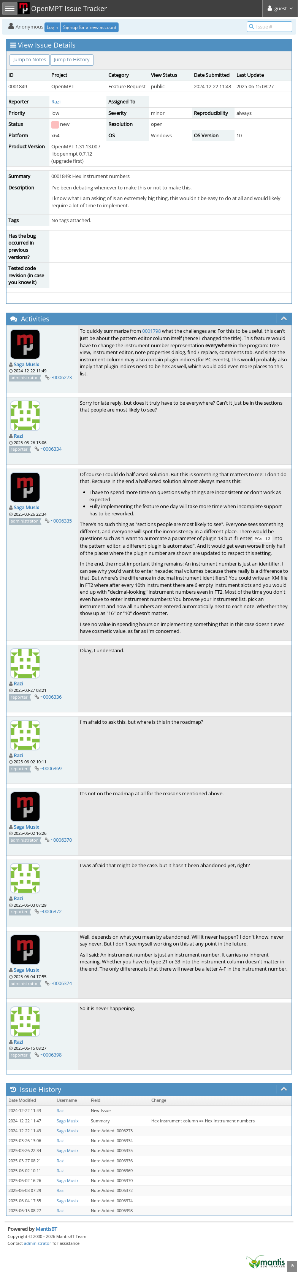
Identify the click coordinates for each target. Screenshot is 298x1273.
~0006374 (61, 983)
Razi (55, 101)
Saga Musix (26, 364)
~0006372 (51, 911)
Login (52, 27)
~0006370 (61, 839)
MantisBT (46, 1228)
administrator (37, 1243)
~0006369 (51, 768)
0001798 (151, 330)
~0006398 (51, 1054)
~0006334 (51, 448)
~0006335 (61, 520)
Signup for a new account (89, 27)
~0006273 (61, 377)
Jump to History (72, 59)
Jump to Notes (29, 59)
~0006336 (51, 696)
